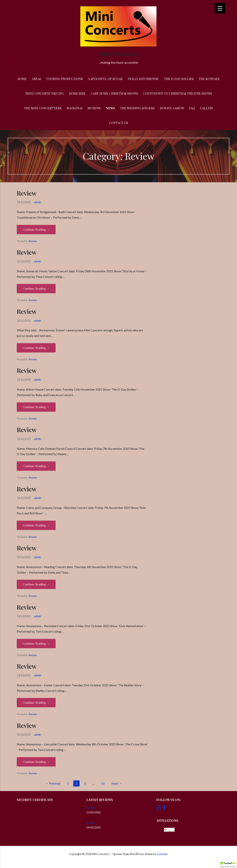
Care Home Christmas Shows (114, 93)
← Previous (53, 783)
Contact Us (118, 123)
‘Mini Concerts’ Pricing (44, 93)
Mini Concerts (118, 54)
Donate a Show (172, 108)
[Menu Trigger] (220, 8)
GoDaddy (162, 854)
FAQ (192, 108)
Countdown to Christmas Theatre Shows (177, 93)
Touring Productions (64, 79)
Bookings (74, 108)
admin (37, 202)
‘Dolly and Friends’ (143, 79)
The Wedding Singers (137, 108)
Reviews (94, 108)
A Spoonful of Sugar (105, 79)
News (110, 108)
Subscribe (77, 93)
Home (22, 79)
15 (103, 783)
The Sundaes (209, 79)
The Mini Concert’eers (42, 108)
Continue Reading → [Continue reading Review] (36, 229)
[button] (228, 864)
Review (27, 193)
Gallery (206, 108)
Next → (116, 783)
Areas (36, 79)
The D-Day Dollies (179, 79)
